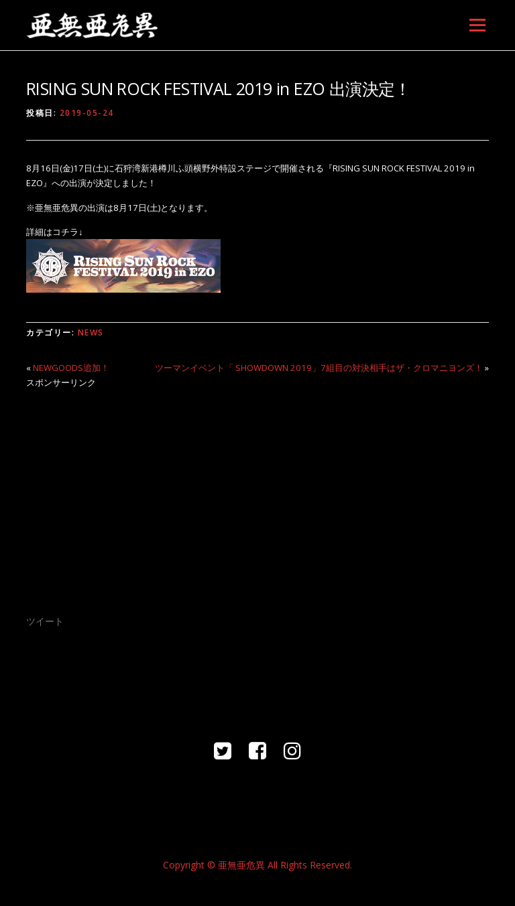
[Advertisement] (257, 493)
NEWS (91, 332)
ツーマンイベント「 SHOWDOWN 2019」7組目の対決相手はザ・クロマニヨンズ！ (319, 368)
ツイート (45, 621)
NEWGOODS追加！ (71, 368)
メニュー (477, 25)
